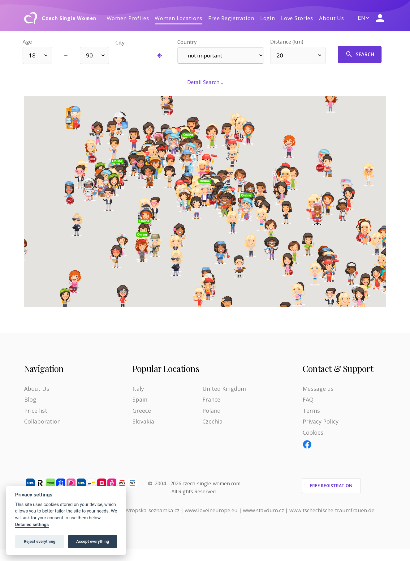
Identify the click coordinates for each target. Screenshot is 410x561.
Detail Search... (205, 82)
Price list (35, 410)
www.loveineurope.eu (211, 510)
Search (359, 54)
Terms (311, 410)
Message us (318, 388)
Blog (30, 399)
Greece (141, 410)
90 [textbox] (89, 55)
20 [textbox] (279, 55)
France (211, 399)
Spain (139, 399)
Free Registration (231, 18)
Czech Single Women (69, 18)
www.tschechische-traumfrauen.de (331, 510)
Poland (211, 410)
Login (267, 18)
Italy (138, 388)
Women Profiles (128, 18)
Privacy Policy (321, 421)
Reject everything (39, 541)
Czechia (212, 421)
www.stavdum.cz (263, 510)
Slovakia (143, 421)
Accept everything (92, 541)
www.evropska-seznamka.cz (145, 510)
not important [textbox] (205, 55)
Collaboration (42, 421)
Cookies (313, 432)
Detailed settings (32, 524)
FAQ (308, 399)
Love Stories (297, 18)
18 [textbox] (32, 55)
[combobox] (37, 55)
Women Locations (178, 18)
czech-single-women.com (211, 483)
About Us (331, 18)
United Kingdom (224, 388)
